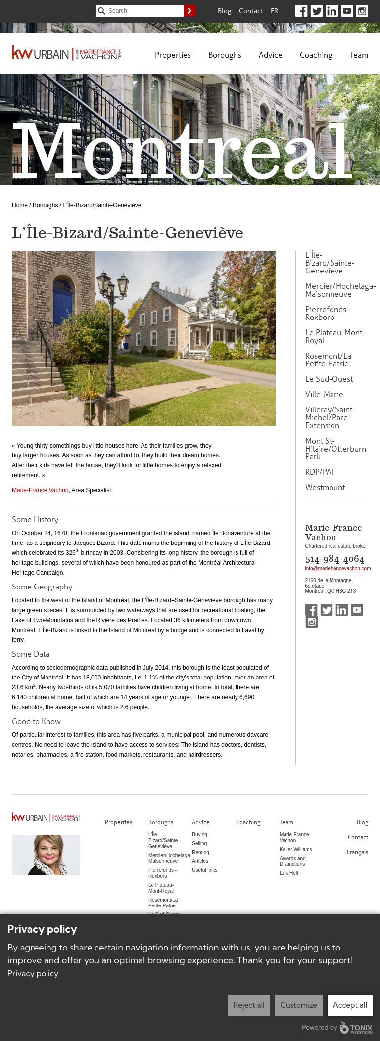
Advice (271, 54)
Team (359, 54)
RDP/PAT (320, 472)
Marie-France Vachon (40, 490)
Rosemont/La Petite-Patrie (328, 359)
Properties (173, 54)
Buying (199, 834)
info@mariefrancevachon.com (338, 568)
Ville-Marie (324, 394)
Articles (200, 861)
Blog (225, 10)
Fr (274, 10)
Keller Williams (296, 849)
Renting (200, 852)
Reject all (249, 1005)
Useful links (204, 870)
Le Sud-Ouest (329, 379)
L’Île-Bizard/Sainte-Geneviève (330, 262)
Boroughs (224, 54)
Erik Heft (289, 873)
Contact (251, 10)
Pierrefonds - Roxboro (328, 313)
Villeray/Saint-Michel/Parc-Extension (330, 417)
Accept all (350, 1005)
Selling (199, 843)
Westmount (325, 487)
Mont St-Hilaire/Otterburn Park (335, 448)
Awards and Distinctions (293, 861)
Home (20, 205)
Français (357, 851)
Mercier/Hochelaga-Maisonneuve (340, 290)
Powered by (337, 1027)
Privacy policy (32, 973)
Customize (299, 1005)
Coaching (316, 54)
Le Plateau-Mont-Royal (335, 336)
